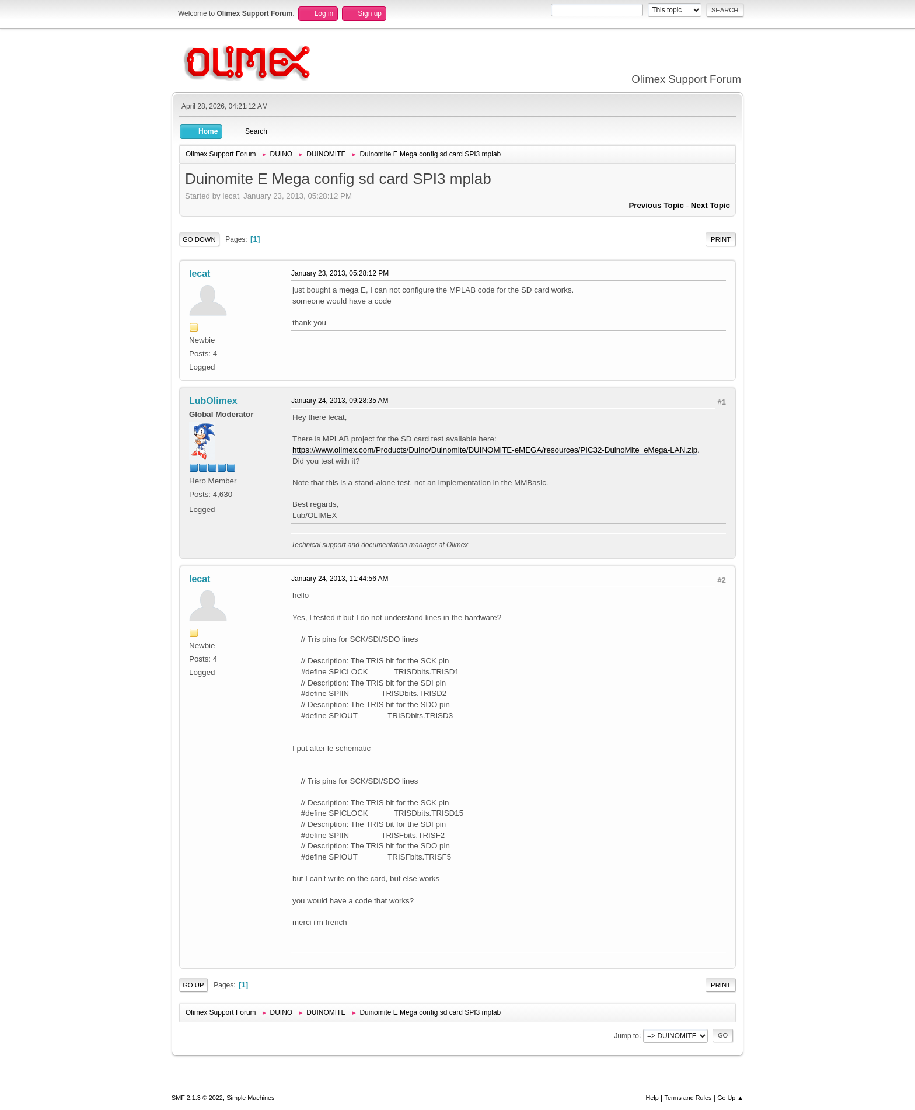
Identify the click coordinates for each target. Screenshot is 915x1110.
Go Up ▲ (730, 1097)
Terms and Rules (688, 1097)
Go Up (193, 985)
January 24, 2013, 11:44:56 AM (340, 579)
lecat (199, 274)
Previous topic (656, 205)
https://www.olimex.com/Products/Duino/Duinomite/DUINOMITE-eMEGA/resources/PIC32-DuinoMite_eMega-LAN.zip (494, 450)
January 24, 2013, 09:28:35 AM (340, 400)
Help (652, 1097)
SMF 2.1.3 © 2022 (197, 1097)
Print (721, 239)
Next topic (710, 205)
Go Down (199, 239)
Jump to (626, 1035)
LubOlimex (213, 401)
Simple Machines (250, 1097)
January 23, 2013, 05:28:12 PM (340, 273)
